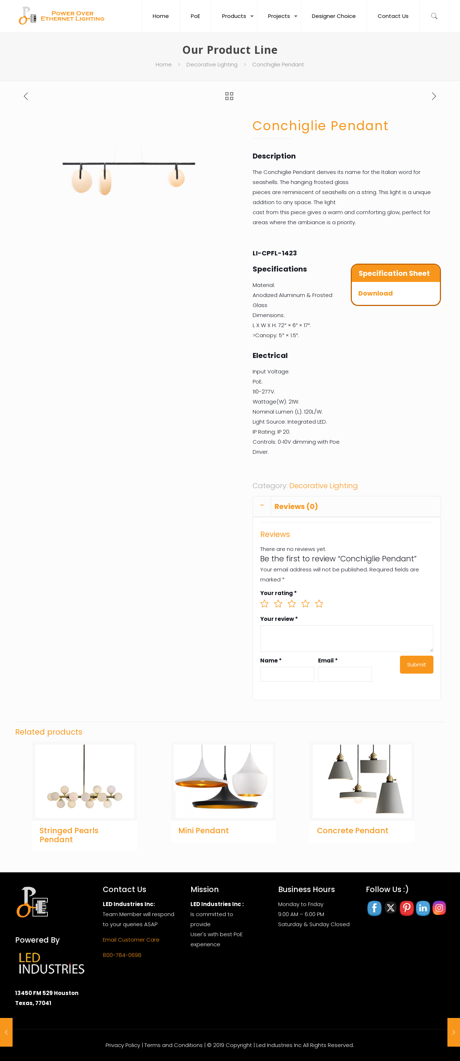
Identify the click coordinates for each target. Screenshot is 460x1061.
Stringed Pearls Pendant (69, 835)
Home (164, 64)
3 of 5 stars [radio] (292, 603)
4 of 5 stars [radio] (305, 603)
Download (375, 293)
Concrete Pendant (352, 830)
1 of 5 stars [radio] (264, 603)
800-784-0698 (122, 955)
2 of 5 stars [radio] (278, 603)
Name (271, 660)
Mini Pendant (203, 830)
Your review (279, 619)
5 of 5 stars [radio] (319, 603)
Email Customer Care (131, 939)
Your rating (278, 593)
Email (328, 660)
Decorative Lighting (212, 64)
